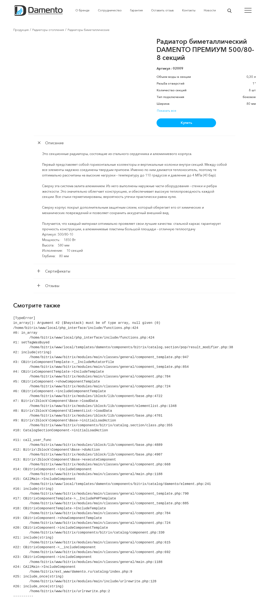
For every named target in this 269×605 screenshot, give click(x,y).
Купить (186, 122)
